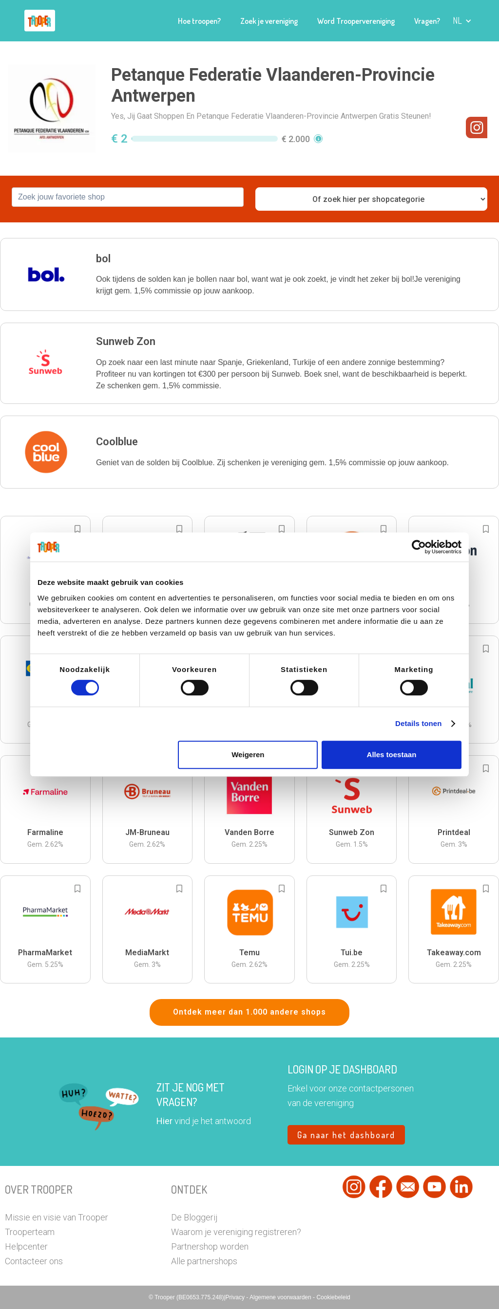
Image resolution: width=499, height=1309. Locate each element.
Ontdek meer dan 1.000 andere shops (249, 1012)
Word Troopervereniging (356, 21)
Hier (164, 1121)
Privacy (236, 1297)
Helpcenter (26, 1246)
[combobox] (128, 197)
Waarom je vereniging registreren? (236, 1232)
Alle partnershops (204, 1261)
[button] (462, 20)
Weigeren (247, 754)
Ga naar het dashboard (346, 1134)
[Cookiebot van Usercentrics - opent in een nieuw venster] (418, 547)
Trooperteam (30, 1232)
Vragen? (427, 21)
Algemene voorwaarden (281, 1297)
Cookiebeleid (333, 1297)
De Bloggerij (194, 1217)
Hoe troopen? (199, 21)
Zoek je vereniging (269, 21)
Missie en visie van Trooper (56, 1217)
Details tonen (418, 723)
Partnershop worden (210, 1246)
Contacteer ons (34, 1261)
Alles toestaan (392, 754)
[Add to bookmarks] (77, 529)
